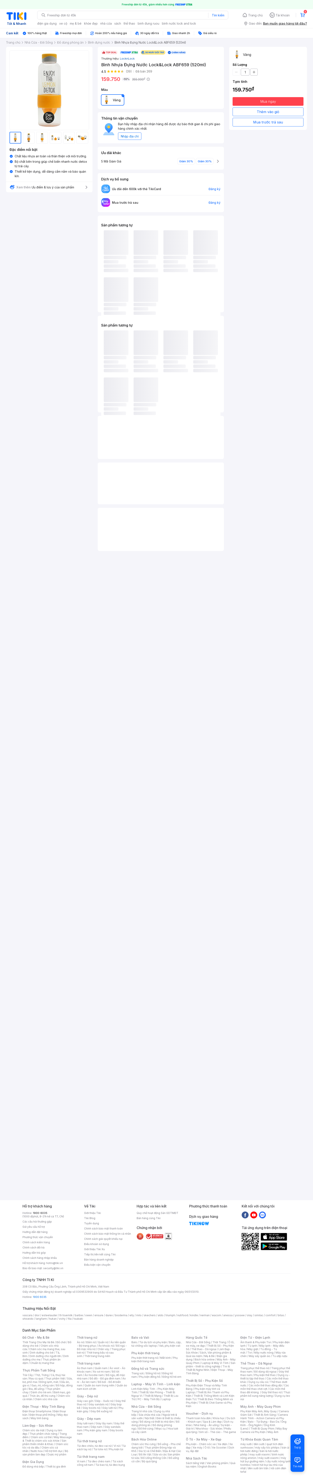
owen (88, 1315)
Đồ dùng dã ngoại (265, 1371)
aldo (160, 1315)
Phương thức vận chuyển (37, 1237)
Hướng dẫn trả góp (34, 1252)
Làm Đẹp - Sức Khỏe (37, 1425)
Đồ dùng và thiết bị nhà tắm (157, 1421)
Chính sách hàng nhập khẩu (39, 1257)
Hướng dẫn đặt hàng (35, 1232)
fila (70, 1318)
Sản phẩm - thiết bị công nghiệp (210, 1364)
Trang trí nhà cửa (141, 1411)
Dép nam (96, 1426)
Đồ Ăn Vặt (145, 1454)
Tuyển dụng (91, 1223)
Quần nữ (103, 1342)
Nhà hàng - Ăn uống (206, 1425)
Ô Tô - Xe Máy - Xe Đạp (203, 1439)
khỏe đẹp (91, 23)
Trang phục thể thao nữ (254, 1368)
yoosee (240, 1315)
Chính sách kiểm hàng (36, 1242)
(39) (129, 71)
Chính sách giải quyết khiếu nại (103, 1238)
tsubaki (78, 1318)
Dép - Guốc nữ (104, 1401)
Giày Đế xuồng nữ (101, 1411)
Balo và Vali (140, 1337)
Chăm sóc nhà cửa (45, 1399)
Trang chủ (255, 15)
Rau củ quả (36, 1378)
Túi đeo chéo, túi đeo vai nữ (94, 1445)
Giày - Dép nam (89, 1418)
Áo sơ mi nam (101, 1371)
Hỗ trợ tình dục (54, 1451)
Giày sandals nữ (98, 1404)
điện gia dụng (47, 23)
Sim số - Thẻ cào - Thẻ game (217, 1432)
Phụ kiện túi (116, 1449)
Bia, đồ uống (36, 1388)
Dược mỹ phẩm (57, 1454)
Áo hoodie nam (94, 1375)
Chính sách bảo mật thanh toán (103, 1228)
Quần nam (101, 1368)
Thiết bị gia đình (56, 1466)
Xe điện (222, 1444)
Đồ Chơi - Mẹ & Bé (36, 1337)
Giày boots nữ (91, 1407)
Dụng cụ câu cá (258, 1382)
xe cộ (63, 23)
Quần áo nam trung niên (99, 1385)
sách (117, 23)
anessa (228, 1315)
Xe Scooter (219, 1447)
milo (139, 1315)
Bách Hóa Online (144, 1439)
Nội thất (149, 1418)
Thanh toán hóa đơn (198, 1418)
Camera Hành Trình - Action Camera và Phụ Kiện (264, 1418)
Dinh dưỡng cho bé (42, 1352)
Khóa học (219, 1418)
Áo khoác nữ (106, 1345)
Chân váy (103, 1349)
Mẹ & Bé (209, 1356)
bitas (281, 1315)
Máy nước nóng (263, 1352)
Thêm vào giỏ (268, 112)
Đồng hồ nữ (153, 1373)
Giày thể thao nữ (272, 1392)
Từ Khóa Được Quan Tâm (259, 1439)
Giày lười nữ (109, 1407)
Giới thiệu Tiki (92, 1213)
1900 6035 (39, 1297)
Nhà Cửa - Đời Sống (146, 1406)
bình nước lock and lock (179, 23)
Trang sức (137, 1373)
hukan (53, 1318)
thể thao (129, 23)
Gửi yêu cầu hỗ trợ (33, 1226)
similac (258, 1315)
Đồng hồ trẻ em (171, 1376)
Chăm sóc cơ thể (41, 1437)
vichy (62, 1318)
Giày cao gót (85, 1401)
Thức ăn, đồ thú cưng (42, 1395)
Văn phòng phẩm (217, 1463)
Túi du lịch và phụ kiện (153, 1342)
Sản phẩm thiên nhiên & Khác (44, 1442)
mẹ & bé (75, 23)
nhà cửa (106, 23)
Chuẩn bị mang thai (42, 1363)
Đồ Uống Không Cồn (153, 1458)
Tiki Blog (89, 1218)
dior (37, 1315)
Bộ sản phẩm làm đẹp (45, 1452)
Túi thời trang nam (90, 1456)
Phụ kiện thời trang (145, 1353)
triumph (170, 1315)
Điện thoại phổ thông (42, 1414)
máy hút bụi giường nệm (263, 1459)
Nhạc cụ (160, 1428)
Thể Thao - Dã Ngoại (256, 1363)
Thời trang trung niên (97, 1356)
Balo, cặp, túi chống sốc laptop (156, 1344)
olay (249, 1315)
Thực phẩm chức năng (43, 1433)
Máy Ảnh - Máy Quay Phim (260, 1406)
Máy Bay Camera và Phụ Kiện (263, 1430)
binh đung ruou (148, 23)
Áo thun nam (85, 1368)
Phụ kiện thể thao (265, 1375)
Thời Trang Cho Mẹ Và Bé (38, 1342)
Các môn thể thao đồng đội (265, 1385)
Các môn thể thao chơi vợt (264, 1387)
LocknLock (127, 58)
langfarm (41, 1318)
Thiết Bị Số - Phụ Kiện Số (204, 1380)
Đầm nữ (91, 1342)
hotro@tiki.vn (54, 1263)
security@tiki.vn (53, 1268)
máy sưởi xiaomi (268, 1458)
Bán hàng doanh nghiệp (99, 1259)
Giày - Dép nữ (87, 1396)
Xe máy (197, 1447)
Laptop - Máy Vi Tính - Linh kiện (155, 1384)
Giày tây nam (104, 1423)
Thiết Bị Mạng (152, 1395)
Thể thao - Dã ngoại (203, 1349)
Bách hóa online (205, 1359)
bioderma (121, 1315)
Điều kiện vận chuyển (97, 1264)
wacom (216, 1315)
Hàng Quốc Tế (196, 1337)
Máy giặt (252, 1349)
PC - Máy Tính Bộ (149, 1399)
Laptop (166, 1399)
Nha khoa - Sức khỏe (209, 1428)
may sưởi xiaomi (259, 1454)
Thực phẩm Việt (55, 1378)
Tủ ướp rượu (279, 1356)
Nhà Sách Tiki (196, 1458)
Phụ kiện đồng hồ (149, 1376)
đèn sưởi (259, 1444)
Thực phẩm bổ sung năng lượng (265, 1394)
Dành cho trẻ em (41, 1392)
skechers (150, 1315)
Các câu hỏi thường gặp (37, 1221)
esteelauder (49, 1315)
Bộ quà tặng (149, 1461)
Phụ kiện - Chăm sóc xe (201, 1444)
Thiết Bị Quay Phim (262, 1428)
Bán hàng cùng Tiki (149, 1218)
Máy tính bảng (39, 1418)
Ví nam (81, 1461)
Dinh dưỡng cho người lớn (45, 1356)
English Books (207, 1466)
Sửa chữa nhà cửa (149, 1414)
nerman (205, 1315)
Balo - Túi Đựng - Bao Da (263, 1421)
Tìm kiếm (218, 15)
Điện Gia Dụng (33, 1462)
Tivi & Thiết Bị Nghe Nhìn (208, 1368)
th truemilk (66, 1315)
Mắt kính (165, 1357)
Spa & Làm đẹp (212, 1421)
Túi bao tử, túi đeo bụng (110, 1464)
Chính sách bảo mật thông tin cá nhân (107, 1233)
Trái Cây (27, 1375)
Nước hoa (37, 1451)
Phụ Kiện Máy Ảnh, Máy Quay (258, 1411)
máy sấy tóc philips (267, 1447)
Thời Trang (219, 1342)
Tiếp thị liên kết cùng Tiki (100, 1254)
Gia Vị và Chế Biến (150, 1451)
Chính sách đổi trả (33, 1247)
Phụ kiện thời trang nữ (144, 1357)
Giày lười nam (85, 1423)
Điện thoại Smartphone (36, 1411)
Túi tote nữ (100, 1449)
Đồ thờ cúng (145, 1428)
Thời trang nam (88, 1363)
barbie (79, 1315)
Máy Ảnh (273, 1432)
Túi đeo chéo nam (99, 1461)
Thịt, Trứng (42, 1375)
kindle (194, 1315)
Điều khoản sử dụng (96, 1244)
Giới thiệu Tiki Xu (94, 1249)
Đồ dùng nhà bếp (33, 1466)
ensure (98, 1315)
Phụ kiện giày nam (96, 1430)
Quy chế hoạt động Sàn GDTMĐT (157, 1213)
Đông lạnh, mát (48, 1382)
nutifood (182, 1315)
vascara (27, 1315)
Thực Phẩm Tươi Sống (38, 1370)
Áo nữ (80, 1342)
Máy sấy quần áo (259, 1356)
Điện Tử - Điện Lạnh (255, 1337)
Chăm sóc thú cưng (143, 1444)
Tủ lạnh (252, 1345)
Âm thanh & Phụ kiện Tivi (255, 1342)
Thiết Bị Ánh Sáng (265, 1414)
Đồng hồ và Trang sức (147, 1368)
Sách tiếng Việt (195, 1463)
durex (109, 1315)
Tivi (249, 1352)
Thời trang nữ (87, 1337)
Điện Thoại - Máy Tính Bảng (43, 1406)
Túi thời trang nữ (89, 1441)
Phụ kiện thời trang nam (154, 1359)
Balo (134, 1342)
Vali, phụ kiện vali (169, 1345)
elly (131, 1315)
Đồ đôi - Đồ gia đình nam (105, 1378)
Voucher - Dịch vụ (199, 1413)
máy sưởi (246, 1444)
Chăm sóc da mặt (33, 1430)
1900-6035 (40, 1213)
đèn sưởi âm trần (258, 1468)
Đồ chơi (61, 1342)
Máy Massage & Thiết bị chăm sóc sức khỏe (47, 1439)
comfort (270, 1315)
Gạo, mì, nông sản (42, 1385)
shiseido (28, 1318)
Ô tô (207, 1447)
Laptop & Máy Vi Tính (215, 1363)
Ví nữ (117, 1445)
